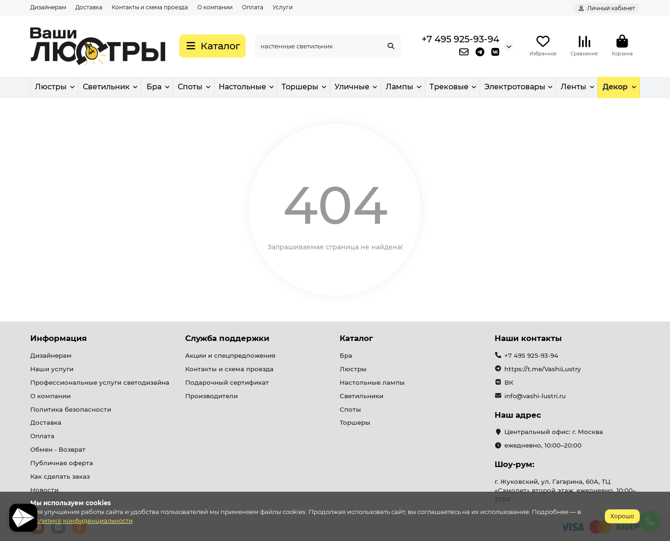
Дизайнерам (48, 7)
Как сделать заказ (60, 476)
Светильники (361, 396)
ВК (508, 382)
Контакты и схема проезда (150, 7)
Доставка (88, 7)
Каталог (356, 338)
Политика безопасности (70, 409)
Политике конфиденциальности (81, 520)
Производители (211, 396)
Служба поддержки (227, 338)
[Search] (328, 46)
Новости (44, 490)
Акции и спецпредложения (230, 355)
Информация (58, 338)
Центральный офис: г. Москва (553, 431)
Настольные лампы (372, 382)
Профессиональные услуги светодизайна (99, 382)
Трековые (449, 86)
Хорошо (622, 516)
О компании (215, 7)
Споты (190, 86)
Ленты (573, 86)
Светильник (106, 86)
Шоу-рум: (514, 464)
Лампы (399, 86)
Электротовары (514, 86)
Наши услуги (52, 369)
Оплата (252, 7)
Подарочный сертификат (227, 382)
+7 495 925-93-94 (460, 39)
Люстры (51, 86)
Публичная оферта (61, 463)
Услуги (283, 7)
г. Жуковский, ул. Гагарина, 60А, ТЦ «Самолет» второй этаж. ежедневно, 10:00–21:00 (565, 490)
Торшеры (299, 86)
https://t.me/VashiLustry (542, 369)
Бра (154, 86)
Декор (615, 86)
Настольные (242, 86)
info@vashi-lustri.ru (535, 396)
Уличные (352, 86)
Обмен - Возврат (58, 449)
